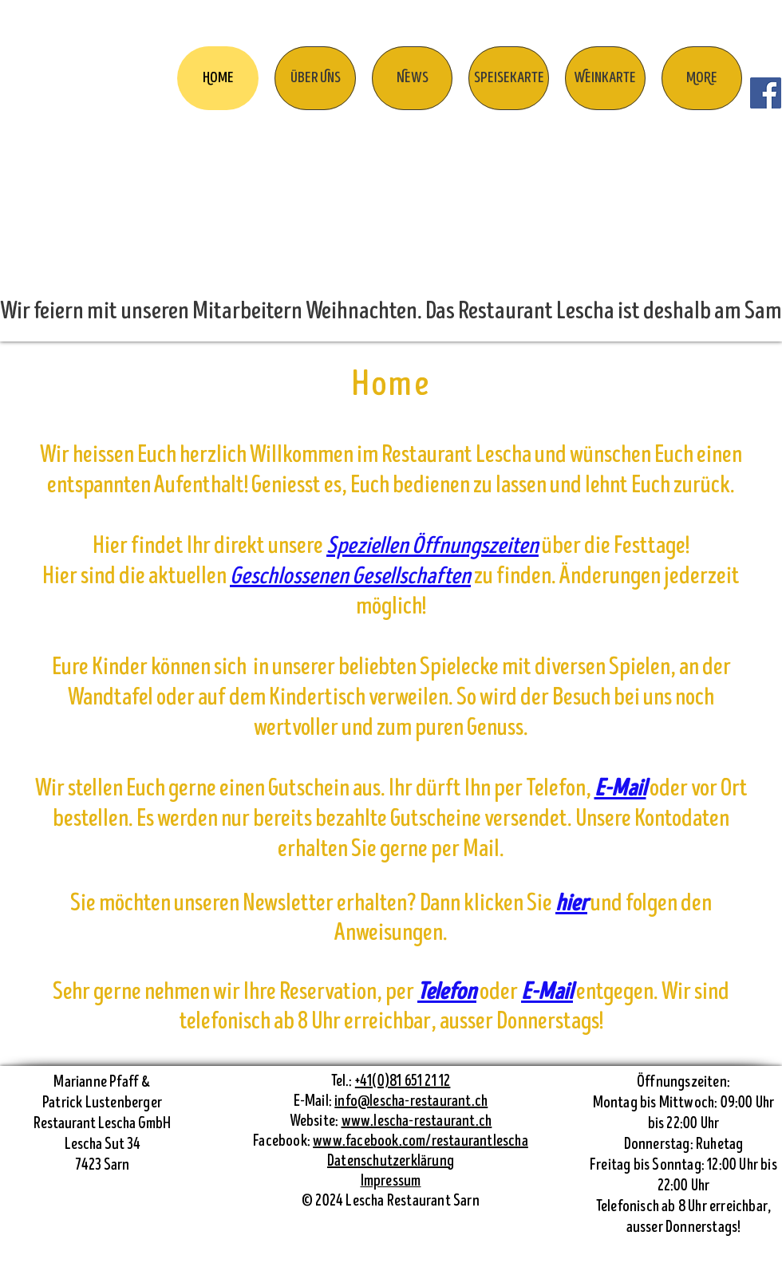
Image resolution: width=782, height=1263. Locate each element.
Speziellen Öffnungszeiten (432, 546)
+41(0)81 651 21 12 (403, 1081)
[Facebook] (765, 93)
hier (571, 903)
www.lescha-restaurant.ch (417, 1121)
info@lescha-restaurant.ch (411, 1101)
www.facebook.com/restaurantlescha (420, 1141)
